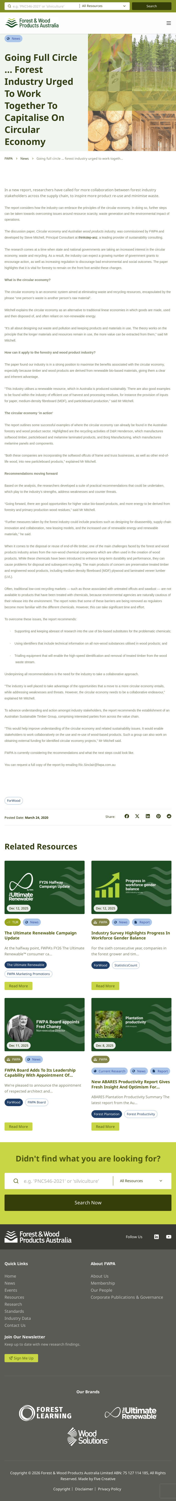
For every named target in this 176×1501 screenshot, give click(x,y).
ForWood (13, 800)
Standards (14, 1311)
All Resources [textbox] (92, 6)
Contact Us (15, 1325)
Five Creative (104, 1478)
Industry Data (18, 1318)
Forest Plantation (107, 1114)
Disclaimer (84, 1489)
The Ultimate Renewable (25, 964)
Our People (101, 1290)
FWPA (9, 158)
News (24, 158)
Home (10, 1276)
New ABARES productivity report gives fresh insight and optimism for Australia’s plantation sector (130, 1087)
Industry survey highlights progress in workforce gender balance (130, 935)
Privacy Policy (109, 1489)
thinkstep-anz (87, 237)
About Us (100, 1276)
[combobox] (105, 6)
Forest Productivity (141, 1114)
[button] (127, 816)
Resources (14, 1297)
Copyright (61, 1489)
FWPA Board (37, 1102)
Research (13, 1304)
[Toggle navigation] (166, 23)
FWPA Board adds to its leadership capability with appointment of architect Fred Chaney (40, 1075)
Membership (103, 1283)
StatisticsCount (126, 965)
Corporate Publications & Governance (127, 1297)
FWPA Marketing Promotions (28, 973)
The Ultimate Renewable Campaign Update (41, 935)
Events (11, 1290)
